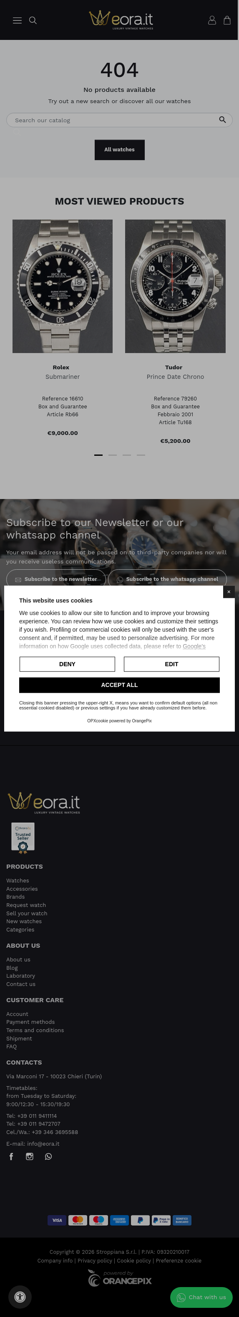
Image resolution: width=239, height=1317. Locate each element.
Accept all (119, 685)
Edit (172, 664)
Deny (67, 664)
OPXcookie (97, 721)
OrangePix (142, 721)
